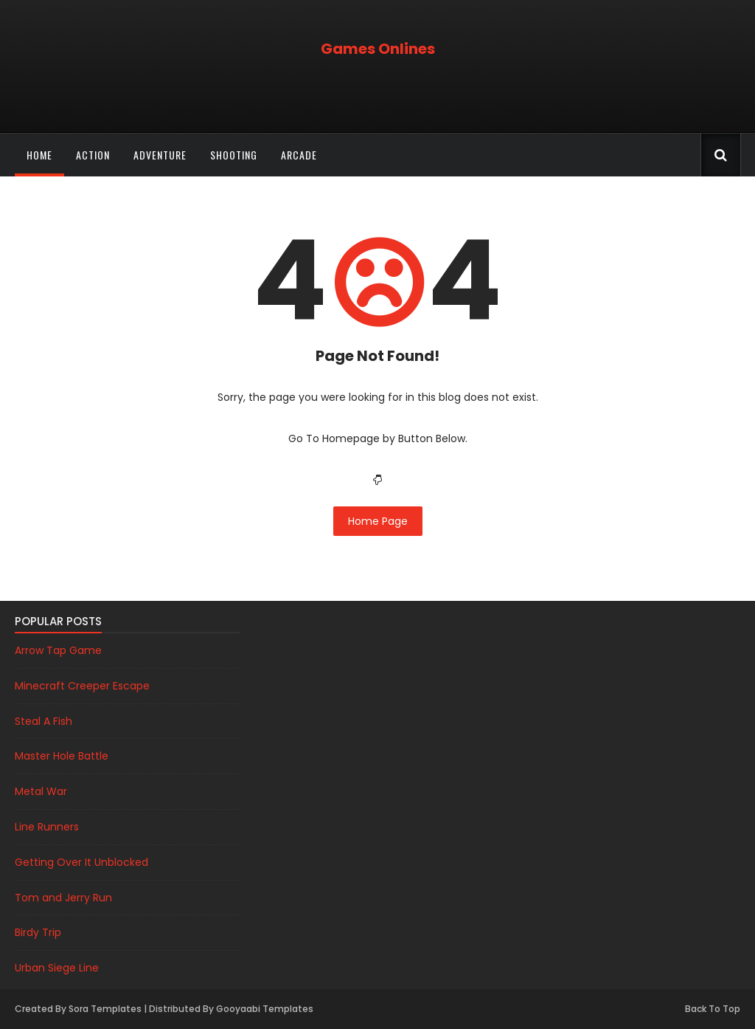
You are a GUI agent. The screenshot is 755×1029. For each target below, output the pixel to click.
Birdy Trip (38, 932)
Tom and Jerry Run (63, 897)
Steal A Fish (43, 721)
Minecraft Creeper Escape (82, 685)
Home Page (378, 521)
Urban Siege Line (57, 967)
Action (93, 154)
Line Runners (47, 826)
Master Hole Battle (61, 755)
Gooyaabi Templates (264, 1008)
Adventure (160, 154)
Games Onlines (378, 48)
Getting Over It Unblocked (81, 862)
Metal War (41, 791)
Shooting (233, 154)
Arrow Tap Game (58, 650)
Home (39, 154)
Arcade (299, 154)
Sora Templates (105, 1008)
